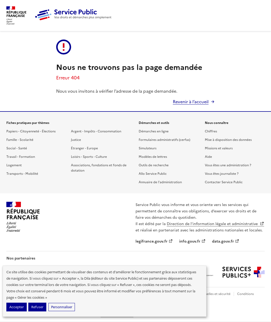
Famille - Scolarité (19, 139)
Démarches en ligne (154, 131)
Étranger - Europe (84, 148)
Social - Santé (16, 148)
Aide (208, 156)
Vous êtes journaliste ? (221, 173)
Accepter (16, 307)
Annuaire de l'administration (160, 182)
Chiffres (211, 131)
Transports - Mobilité (22, 173)
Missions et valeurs (219, 148)
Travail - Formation (20, 156)
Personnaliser (61, 307)
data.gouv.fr (225, 241)
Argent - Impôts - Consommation (96, 131)
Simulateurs (147, 148)
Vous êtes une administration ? (228, 165)
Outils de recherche (154, 165)
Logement (14, 165)
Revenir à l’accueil (191, 102)
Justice (76, 139)
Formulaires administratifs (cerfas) (164, 139)
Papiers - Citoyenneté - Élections (31, 131)
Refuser (37, 307)
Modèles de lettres (153, 156)
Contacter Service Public (224, 182)
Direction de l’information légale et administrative (215, 224)
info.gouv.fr (192, 241)
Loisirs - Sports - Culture (89, 156)
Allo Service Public (153, 173)
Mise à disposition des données (228, 139)
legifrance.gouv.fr (154, 241)
